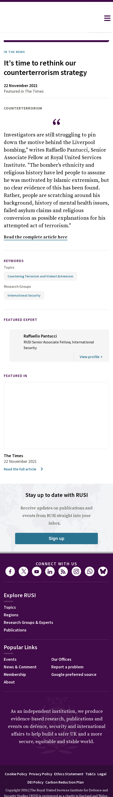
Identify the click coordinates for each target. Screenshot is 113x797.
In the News (14, 38)
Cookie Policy (16, 760)
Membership (15, 661)
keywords (14, 247)
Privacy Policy (40, 760)
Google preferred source (73, 661)
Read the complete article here (35, 224)
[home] (44, 18)
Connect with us (56, 550)
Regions (11, 601)
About (9, 668)
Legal (101, 760)
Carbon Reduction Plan (64, 768)
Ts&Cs (90, 760)
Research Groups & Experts (28, 609)
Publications (15, 616)
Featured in (15, 362)
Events (10, 646)
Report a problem (67, 653)
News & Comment (20, 653)
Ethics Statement (68, 760)
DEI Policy (35, 768)
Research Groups (17, 273)
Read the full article (24, 455)
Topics (9, 254)
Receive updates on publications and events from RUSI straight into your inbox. (56, 502)
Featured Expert (20, 306)
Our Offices (61, 646)
